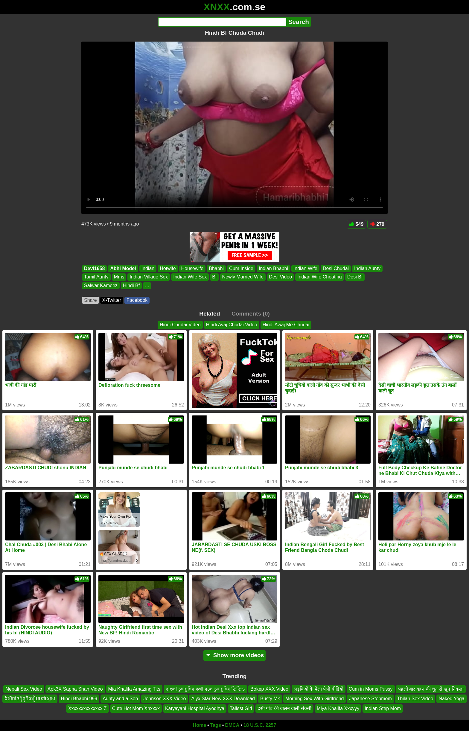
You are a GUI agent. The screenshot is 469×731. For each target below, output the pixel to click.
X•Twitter (111, 300)
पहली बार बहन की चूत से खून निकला (431, 689)
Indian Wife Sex (190, 277)
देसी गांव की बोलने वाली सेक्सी (284, 708)
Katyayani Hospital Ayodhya (194, 708)
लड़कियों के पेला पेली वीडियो (318, 689)
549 (356, 224)
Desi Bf (355, 277)
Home (199, 725)
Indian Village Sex (149, 277)
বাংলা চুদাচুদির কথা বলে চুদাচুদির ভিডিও (205, 689)
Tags (215, 725)
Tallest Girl (241, 708)
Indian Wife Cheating (319, 277)
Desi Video (280, 277)
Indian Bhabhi (273, 268)
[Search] (222, 22)
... (147, 285)
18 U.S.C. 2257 (259, 725)
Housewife (192, 268)
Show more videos (234, 655)
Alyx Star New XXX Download (223, 698)
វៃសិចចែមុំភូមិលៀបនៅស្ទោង (29, 698)
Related (209, 313)
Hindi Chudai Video (180, 324)
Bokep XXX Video (269, 689)
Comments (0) (251, 313)
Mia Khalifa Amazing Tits (134, 689)
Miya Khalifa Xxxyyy (338, 708)
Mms (119, 277)
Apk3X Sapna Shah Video (75, 689)
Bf (214, 277)
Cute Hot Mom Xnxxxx (136, 708)
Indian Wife (305, 268)
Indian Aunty (367, 268)
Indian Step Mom (383, 708)
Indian (148, 268)
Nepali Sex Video (23, 689)
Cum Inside (241, 268)
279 (377, 224)
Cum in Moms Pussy (371, 689)
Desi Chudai (336, 268)
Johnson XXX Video (164, 698)
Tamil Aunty (96, 277)
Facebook (137, 300)
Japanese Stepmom (370, 698)
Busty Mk (270, 698)
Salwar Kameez (101, 285)
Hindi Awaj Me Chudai (286, 324)
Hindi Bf (131, 285)
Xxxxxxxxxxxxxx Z (87, 708)
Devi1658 (94, 268)
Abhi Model (123, 268)
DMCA (232, 725)
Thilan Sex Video (415, 698)
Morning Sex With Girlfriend (314, 698)
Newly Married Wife (243, 277)
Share (90, 300)
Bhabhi (216, 268)
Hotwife (168, 268)
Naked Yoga (451, 698)
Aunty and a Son (120, 698)
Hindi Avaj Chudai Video (231, 324)
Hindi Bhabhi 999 (79, 698)
